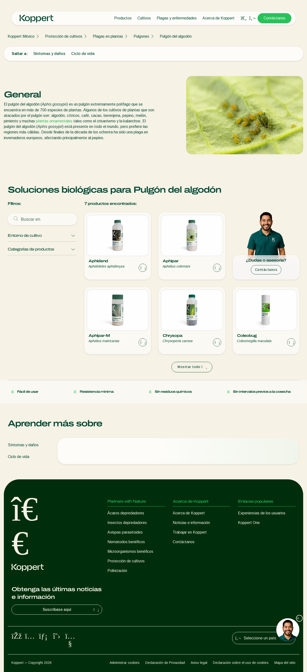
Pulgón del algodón (176, 36)
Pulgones (141, 36)
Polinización (117, 571)
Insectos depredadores (127, 523)
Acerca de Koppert (218, 18)
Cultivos (144, 18)
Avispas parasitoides (125, 532)
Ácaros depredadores (125, 513)
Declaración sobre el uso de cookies (241, 663)
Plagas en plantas (108, 36)
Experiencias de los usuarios (261, 513)
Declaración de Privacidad (165, 663)
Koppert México (21, 36)
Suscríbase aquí (71, 609)
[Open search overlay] (243, 18)
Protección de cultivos (63, 36)
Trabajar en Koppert (190, 532)
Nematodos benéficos (126, 542)
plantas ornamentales (54, 121)
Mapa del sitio (284, 663)
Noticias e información (191, 523)
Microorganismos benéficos (130, 551)
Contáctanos (274, 18)
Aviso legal (199, 663)
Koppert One (249, 523)
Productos (123, 18)
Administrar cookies (125, 663)
